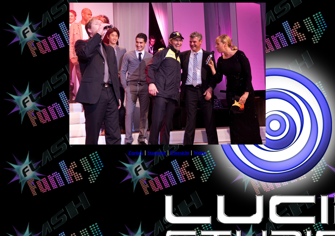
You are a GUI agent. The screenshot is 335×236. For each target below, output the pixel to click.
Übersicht (179, 152)
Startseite (156, 152)
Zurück (135, 152)
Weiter (199, 152)
